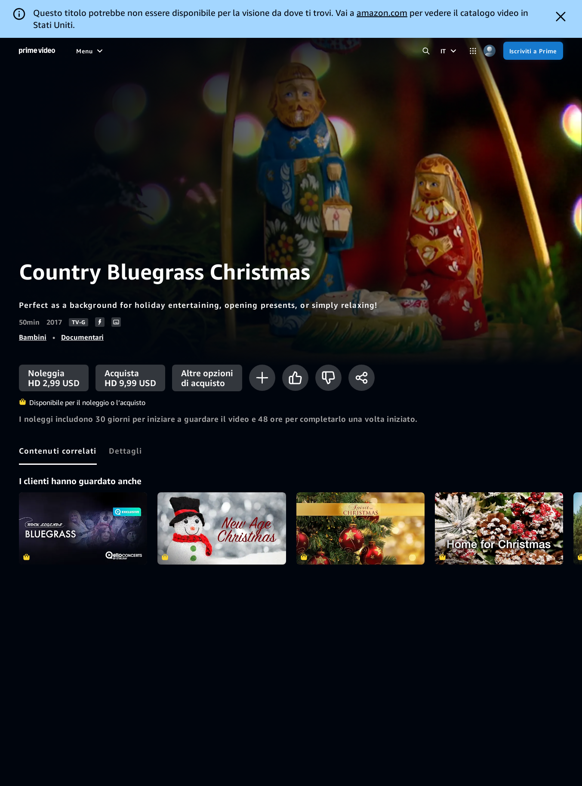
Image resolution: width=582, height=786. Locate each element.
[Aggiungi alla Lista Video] (262, 378)
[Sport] (172, 51)
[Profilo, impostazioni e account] (489, 51)
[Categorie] (473, 51)
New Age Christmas (221, 528)
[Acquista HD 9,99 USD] (130, 378)
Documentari (82, 337)
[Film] (107, 51)
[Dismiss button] (560, 16)
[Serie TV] (138, 51)
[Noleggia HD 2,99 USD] (54, 378)
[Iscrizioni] (330, 51)
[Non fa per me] (328, 378)
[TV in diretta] (279, 51)
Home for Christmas (499, 528)
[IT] (449, 51)
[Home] (37, 50)
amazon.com (382, 13)
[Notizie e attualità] (221, 51)
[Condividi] (361, 378)
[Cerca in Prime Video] (426, 51)
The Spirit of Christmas (360, 528)
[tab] (58, 450)
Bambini (32, 337)
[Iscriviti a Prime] (533, 51)
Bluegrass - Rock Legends (83, 528)
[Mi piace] (295, 378)
